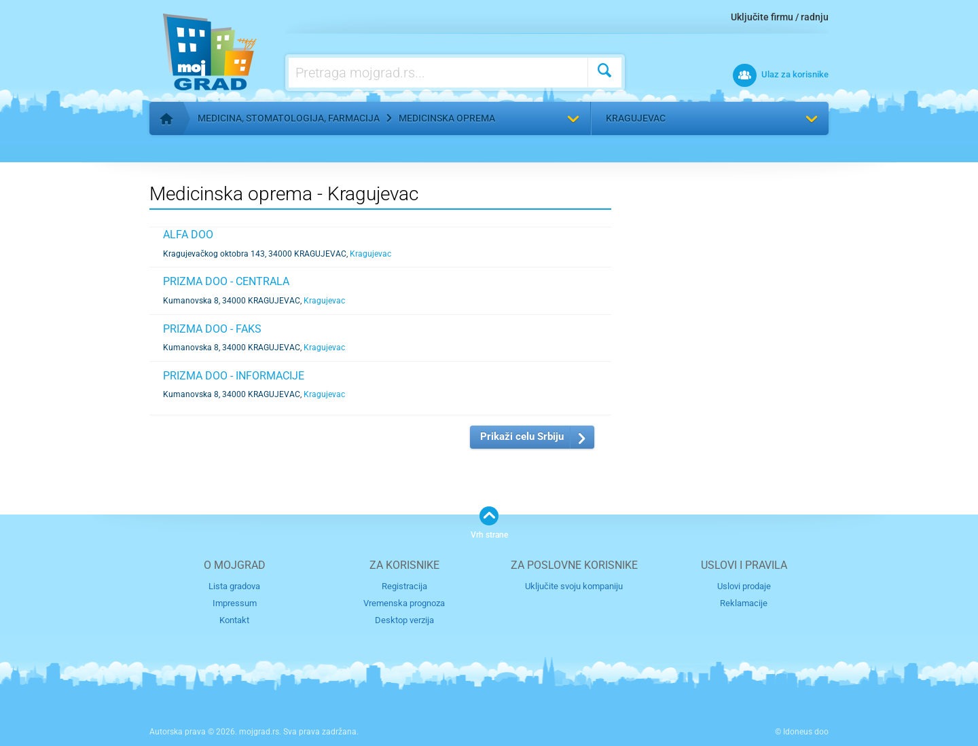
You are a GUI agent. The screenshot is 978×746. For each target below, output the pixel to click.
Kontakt (234, 620)
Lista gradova (234, 586)
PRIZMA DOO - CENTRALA (226, 281)
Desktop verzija (404, 620)
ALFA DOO (188, 234)
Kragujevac (636, 118)
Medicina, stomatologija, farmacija (289, 118)
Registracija (404, 586)
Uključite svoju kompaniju (574, 586)
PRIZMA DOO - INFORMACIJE (233, 375)
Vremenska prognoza (404, 603)
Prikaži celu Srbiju (522, 436)
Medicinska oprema (447, 118)
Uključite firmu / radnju (780, 17)
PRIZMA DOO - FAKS (212, 328)
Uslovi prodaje (744, 586)
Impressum (235, 603)
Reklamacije (743, 603)
